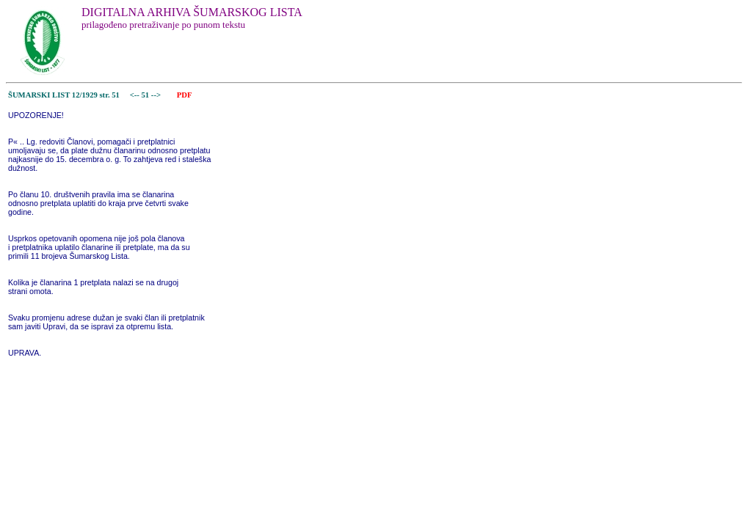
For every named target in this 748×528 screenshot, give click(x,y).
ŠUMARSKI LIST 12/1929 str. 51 (64, 95)
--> (157, 95)
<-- (135, 95)
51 (146, 95)
